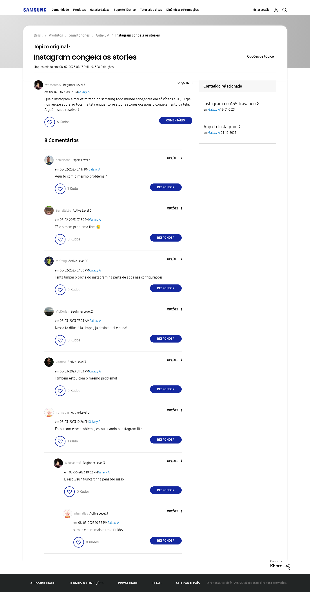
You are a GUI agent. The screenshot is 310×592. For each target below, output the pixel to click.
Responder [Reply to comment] (165, 187)
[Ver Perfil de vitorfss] (61, 362)
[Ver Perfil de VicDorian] (62, 311)
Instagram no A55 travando (229, 103)
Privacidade (128, 583)
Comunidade (60, 10)
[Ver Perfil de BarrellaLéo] (63, 211)
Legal (157, 583)
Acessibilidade (42, 583)
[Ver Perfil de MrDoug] (61, 261)
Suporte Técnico (125, 10)
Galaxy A (84, 92)
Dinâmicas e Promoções (182, 10)
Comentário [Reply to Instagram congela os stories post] (175, 120)
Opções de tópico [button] (260, 56)
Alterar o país (188, 583)
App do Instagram (220, 126)
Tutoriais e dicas (151, 10)
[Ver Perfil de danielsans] (63, 160)
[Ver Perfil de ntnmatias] (62, 412)
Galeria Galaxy (99, 10)
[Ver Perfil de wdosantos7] (53, 85)
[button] (184, 83)
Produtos (79, 10)
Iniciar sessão (261, 10)
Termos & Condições (86, 583)
